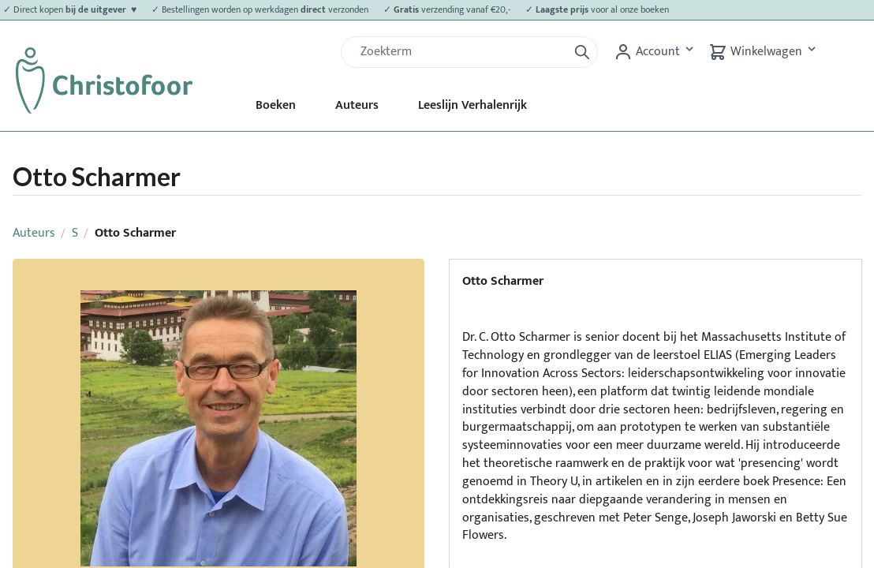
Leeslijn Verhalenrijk (472, 105)
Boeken (276, 105)
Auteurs (357, 105)
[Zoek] (460, 52)
